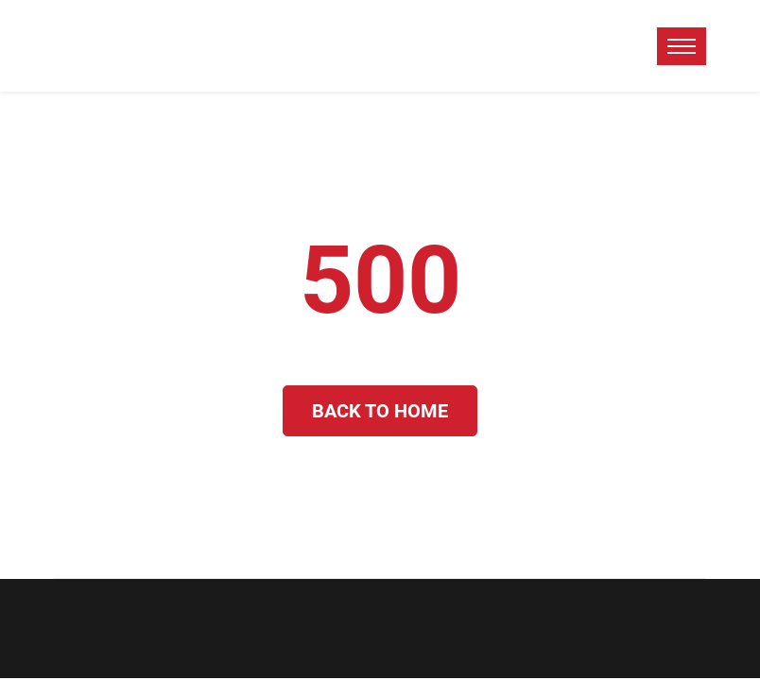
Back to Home (380, 411)
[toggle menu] (681, 46)
